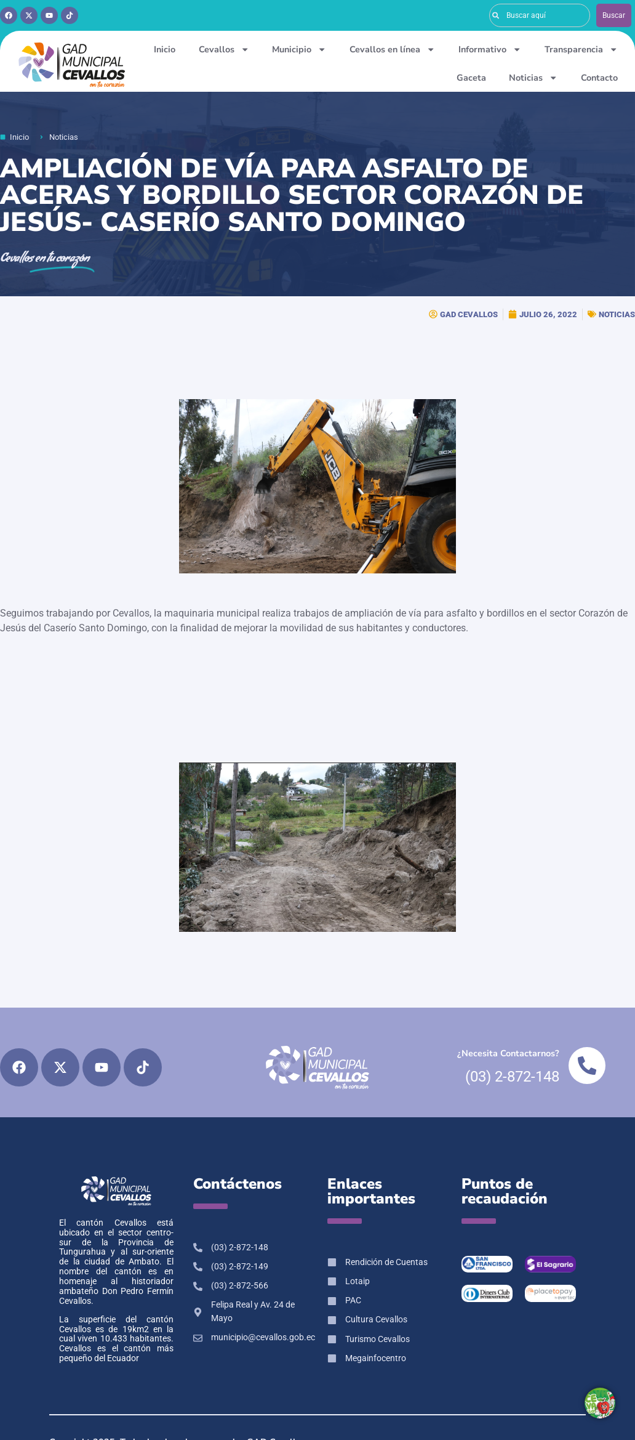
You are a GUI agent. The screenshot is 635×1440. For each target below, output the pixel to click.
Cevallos (224, 49)
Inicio (164, 49)
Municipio (299, 49)
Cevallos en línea (392, 49)
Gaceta (471, 77)
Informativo (489, 49)
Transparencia (581, 49)
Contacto (599, 77)
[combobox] (539, 15)
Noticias (533, 77)
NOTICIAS (617, 314)
